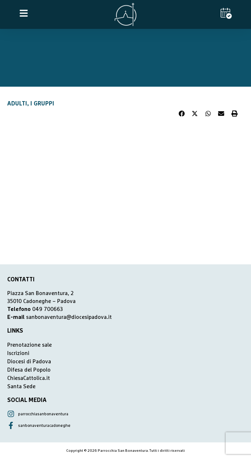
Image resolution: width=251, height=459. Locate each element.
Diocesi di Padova (29, 361)
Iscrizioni (18, 353)
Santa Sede (21, 386)
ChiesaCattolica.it (28, 378)
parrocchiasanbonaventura (43, 414)
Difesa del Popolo (29, 370)
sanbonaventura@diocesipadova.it (69, 317)
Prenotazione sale (29, 345)
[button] (182, 114)
